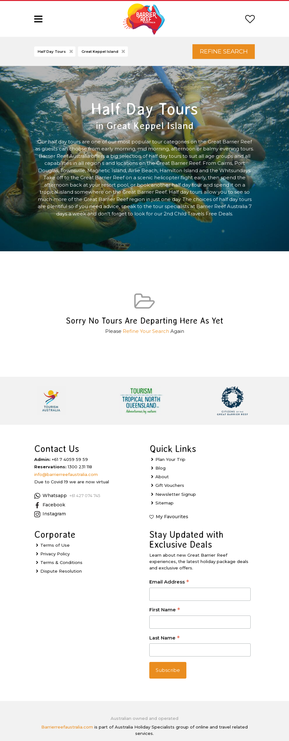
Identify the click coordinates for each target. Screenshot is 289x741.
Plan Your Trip (170, 459)
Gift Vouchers (169, 485)
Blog (160, 468)
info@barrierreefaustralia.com (66, 474)
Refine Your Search (146, 331)
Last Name (164, 638)
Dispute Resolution (61, 571)
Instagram (50, 514)
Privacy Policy (55, 553)
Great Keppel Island (104, 52)
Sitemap (164, 502)
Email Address (169, 582)
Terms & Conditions (61, 562)
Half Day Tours (56, 52)
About (162, 476)
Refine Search (224, 51)
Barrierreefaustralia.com (67, 726)
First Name (164, 610)
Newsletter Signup (175, 494)
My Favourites (172, 517)
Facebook (49, 505)
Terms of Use (55, 545)
